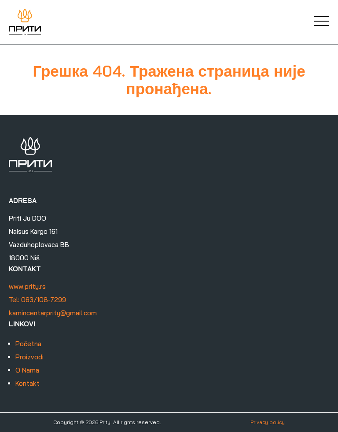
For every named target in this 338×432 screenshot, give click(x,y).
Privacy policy (267, 422)
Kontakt (27, 383)
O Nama (27, 370)
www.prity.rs (27, 286)
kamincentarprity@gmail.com (53, 313)
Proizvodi (29, 357)
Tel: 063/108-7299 (37, 299)
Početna (28, 344)
